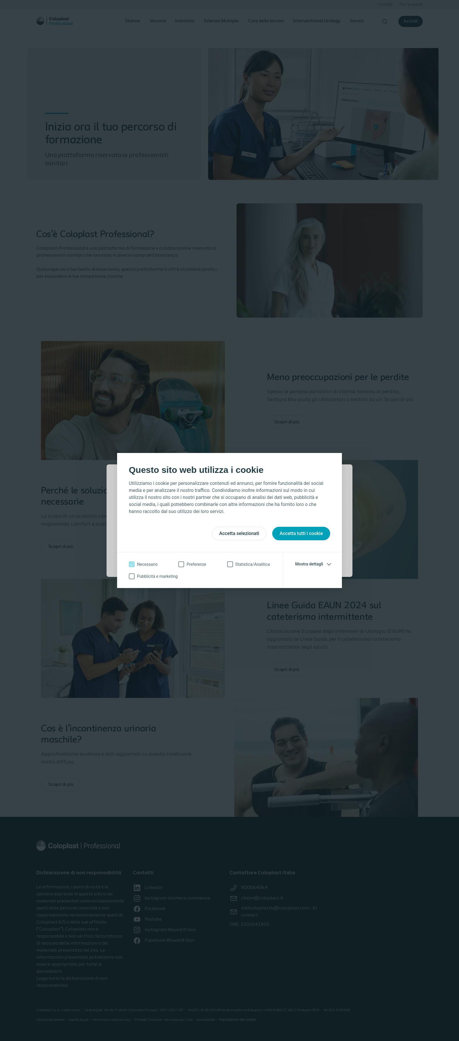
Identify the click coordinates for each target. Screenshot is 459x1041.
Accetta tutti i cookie (301, 533)
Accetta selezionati (239, 533)
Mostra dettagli (309, 564)
